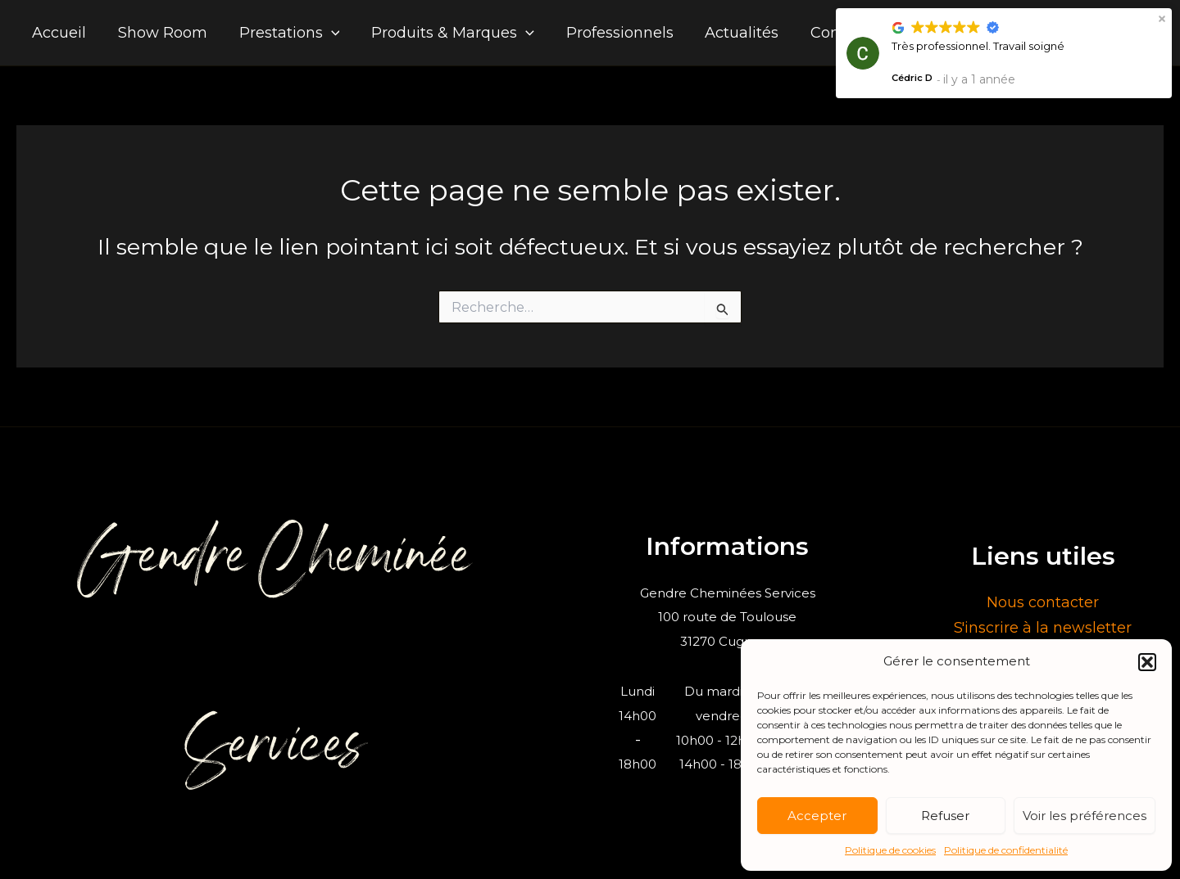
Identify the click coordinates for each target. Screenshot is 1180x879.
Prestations (284, 32)
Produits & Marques (445, 32)
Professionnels (610, 33)
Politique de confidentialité (1006, 850)
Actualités (730, 33)
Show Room (159, 33)
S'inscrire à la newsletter (1043, 629)
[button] (1147, 662)
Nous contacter (1043, 604)
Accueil (58, 33)
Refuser (945, 815)
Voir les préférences (1084, 815)
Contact (825, 33)
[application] (325, 32)
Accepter (816, 815)
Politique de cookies (890, 850)
